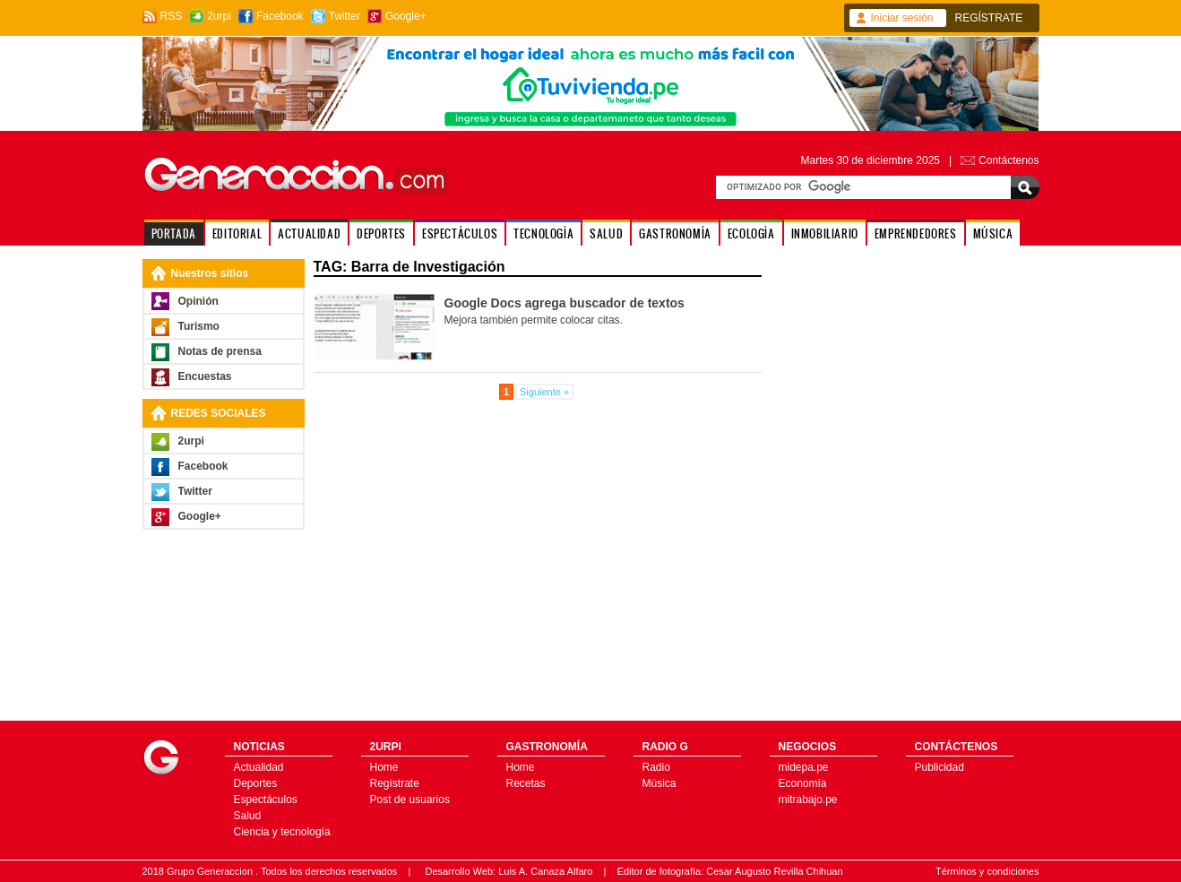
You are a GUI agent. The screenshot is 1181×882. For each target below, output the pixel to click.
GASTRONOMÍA (675, 233)
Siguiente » (544, 391)
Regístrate (394, 783)
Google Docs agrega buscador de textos (564, 303)
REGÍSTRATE (989, 18)
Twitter (344, 16)
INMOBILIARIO (824, 233)
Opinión (198, 301)
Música (659, 783)
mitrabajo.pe (808, 799)
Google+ (406, 16)
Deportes (256, 783)
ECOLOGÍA (751, 233)
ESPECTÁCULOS (459, 233)
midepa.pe (804, 767)
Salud (248, 815)
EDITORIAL (237, 233)
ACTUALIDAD (309, 233)
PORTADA (173, 233)
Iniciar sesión (902, 18)
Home (384, 767)
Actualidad (259, 767)
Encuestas (205, 376)
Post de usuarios (410, 799)
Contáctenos (1008, 160)
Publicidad (939, 767)
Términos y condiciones (987, 871)
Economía (803, 783)
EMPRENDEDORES (916, 233)
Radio (656, 767)
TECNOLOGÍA (543, 233)
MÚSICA (993, 233)
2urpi (219, 16)
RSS (171, 16)
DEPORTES (381, 233)
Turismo (199, 326)
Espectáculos (265, 799)
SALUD (606, 233)
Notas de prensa (220, 351)
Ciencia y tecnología (282, 832)
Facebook (280, 16)
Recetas (526, 783)
